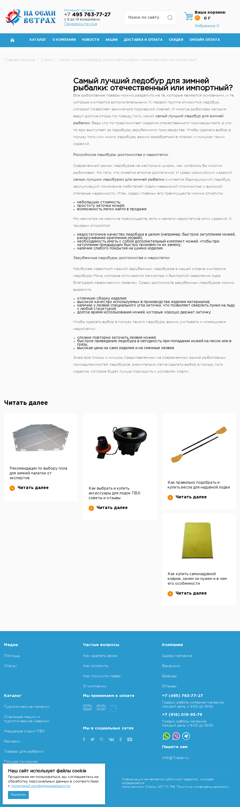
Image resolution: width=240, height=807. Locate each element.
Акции (111, 39)
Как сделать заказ (100, 655)
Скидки (176, 39)
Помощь (12, 655)
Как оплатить (95, 666)
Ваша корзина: (210, 12)
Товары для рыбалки (24, 751)
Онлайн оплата (204, 39)
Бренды (169, 676)
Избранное (207, 26)
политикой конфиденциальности (40, 786)
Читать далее (29, 488)
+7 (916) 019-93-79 (182, 714)
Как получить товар (102, 676)
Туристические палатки (26, 706)
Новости (90, 39)
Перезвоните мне (80, 24)
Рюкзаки (12, 741)
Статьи (10, 666)
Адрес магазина (177, 655)
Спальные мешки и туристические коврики (26, 719)
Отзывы (169, 686)
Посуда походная (21, 761)
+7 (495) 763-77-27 (182, 695)
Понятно (18, 794)
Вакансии (171, 666)
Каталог (38, 39)
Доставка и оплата (143, 39)
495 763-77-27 (87, 15)
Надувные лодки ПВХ (24, 731)
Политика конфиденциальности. (203, 787)
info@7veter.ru (175, 758)
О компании (64, 39)
